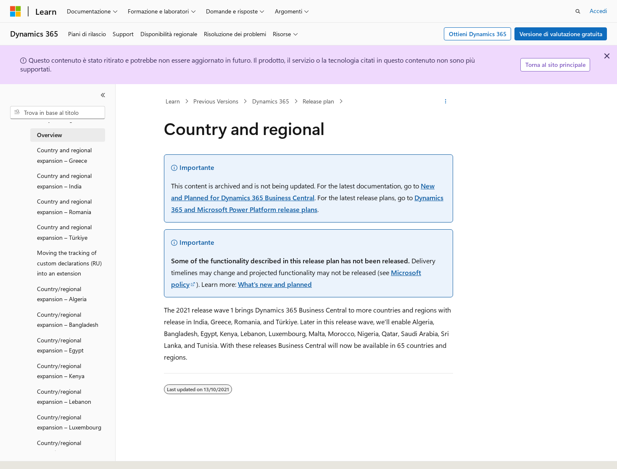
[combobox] (57, 112)
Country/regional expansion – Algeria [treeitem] (62, 294)
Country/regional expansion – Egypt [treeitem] (60, 345)
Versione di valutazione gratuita (560, 34)
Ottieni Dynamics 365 (477, 34)
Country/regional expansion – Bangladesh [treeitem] (67, 319)
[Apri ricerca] (578, 11)
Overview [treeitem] (49, 135)
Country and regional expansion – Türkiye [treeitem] (64, 232)
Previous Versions (215, 101)
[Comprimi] (103, 95)
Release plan (318, 101)
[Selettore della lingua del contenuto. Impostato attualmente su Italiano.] (28, 455)
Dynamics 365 (270, 101)
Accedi (598, 11)
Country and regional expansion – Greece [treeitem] (64, 155)
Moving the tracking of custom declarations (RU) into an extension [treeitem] (69, 263)
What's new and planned (275, 284)
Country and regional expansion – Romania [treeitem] (64, 206)
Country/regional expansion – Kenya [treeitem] (60, 371)
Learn (173, 101)
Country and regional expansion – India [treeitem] (64, 181)
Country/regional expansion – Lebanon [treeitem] (64, 396)
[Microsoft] (15, 11)
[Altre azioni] (445, 101)
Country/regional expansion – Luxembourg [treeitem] (69, 422)
